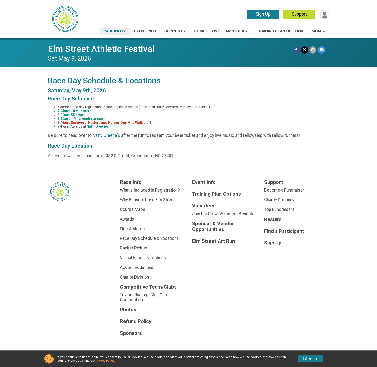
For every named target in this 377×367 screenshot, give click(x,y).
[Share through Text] (321, 49)
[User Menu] (324, 14)
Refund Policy (135, 321)
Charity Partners (279, 199)
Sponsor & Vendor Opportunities (213, 226)
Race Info (113, 31)
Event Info (145, 31)
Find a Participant (284, 231)
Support (299, 14)
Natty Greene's (98, 126)
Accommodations (136, 267)
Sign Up (263, 14)
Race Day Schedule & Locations (149, 238)
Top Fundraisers (279, 209)
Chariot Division (134, 277)
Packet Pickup (133, 248)
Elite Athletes (132, 228)
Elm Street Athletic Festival (101, 49)
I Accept (311, 358)
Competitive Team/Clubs (219, 31)
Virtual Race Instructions (143, 257)
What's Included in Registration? (150, 190)
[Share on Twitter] (304, 49)
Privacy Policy (105, 360)
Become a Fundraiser (284, 190)
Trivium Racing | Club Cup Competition (143, 297)
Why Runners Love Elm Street (147, 199)
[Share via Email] (312, 49)
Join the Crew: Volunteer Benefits (223, 213)
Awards (127, 219)
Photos (128, 309)
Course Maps (132, 209)
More (317, 31)
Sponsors (131, 333)
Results (273, 219)
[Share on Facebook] (296, 49)
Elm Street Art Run (213, 241)
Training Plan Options (280, 31)
